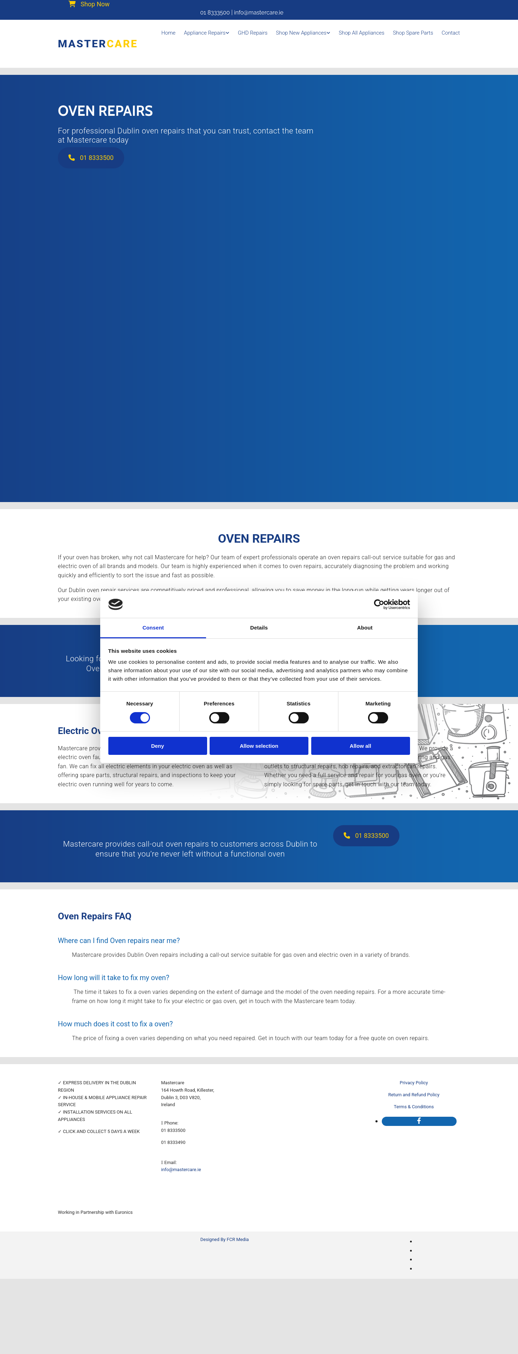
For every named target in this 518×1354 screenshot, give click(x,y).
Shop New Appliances (301, 33)
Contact (451, 33)
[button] (91, 157)
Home (168, 33)
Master (98, 43)
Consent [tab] (153, 628)
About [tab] (365, 628)
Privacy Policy (414, 1082)
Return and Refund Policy (413, 1094)
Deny (157, 746)
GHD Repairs (252, 33)
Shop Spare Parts (413, 33)
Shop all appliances (361, 33)
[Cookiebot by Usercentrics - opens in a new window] (379, 604)
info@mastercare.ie (181, 1169)
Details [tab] (259, 628)
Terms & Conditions (414, 1106)
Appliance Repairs (204, 33)
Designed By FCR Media (224, 1239)
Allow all (360, 746)
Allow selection (259, 746)
